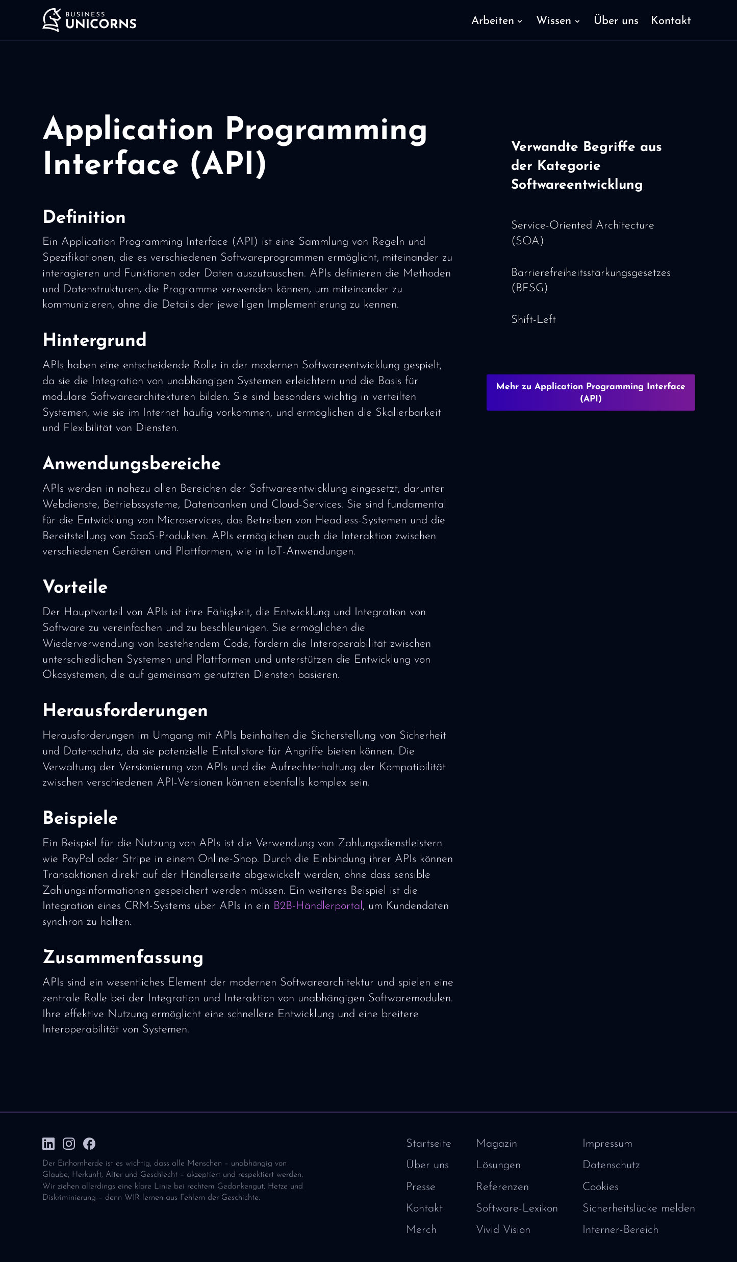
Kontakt (424, 1209)
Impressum (607, 1144)
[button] (497, 20)
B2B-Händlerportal (318, 906)
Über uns (427, 1165)
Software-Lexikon (517, 1209)
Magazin (496, 1144)
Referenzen (502, 1187)
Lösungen (498, 1165)
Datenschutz (611, 1165)
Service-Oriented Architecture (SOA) (582, 233)
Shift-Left (533, 320)
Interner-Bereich (620, 1230)
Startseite (428, 1144)
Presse (421, 1187)
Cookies (600, 1187)
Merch (421, 1230)
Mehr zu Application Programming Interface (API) (590, 393)
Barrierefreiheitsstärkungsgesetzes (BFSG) (591, 281)
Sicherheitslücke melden (638, 1209)
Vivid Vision (503, 1230)
